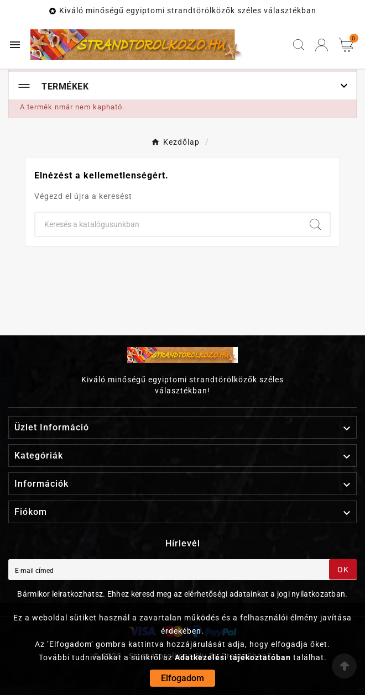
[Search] (315, 224)
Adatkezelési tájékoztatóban (233, 657)
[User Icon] (321, 45)
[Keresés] (168, 224)
